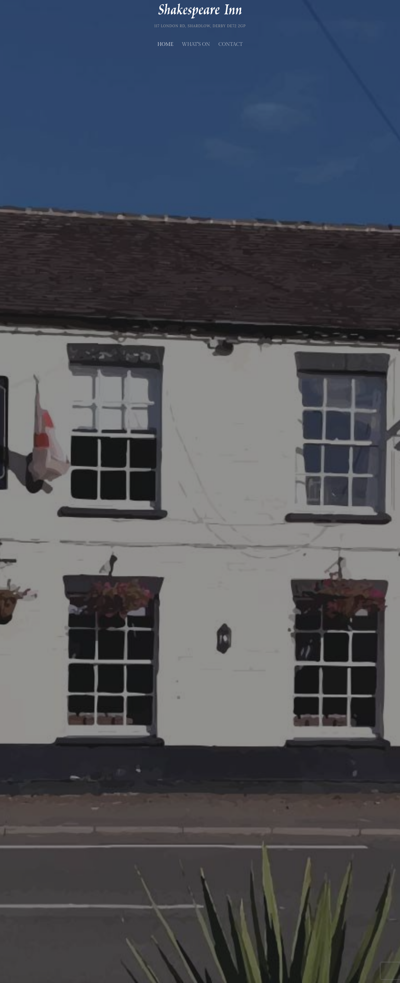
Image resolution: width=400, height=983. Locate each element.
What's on (196, 44)
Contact (230, 44)
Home (166, 44)
